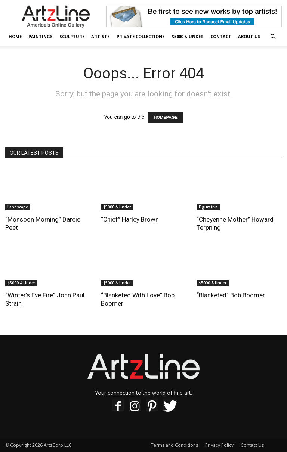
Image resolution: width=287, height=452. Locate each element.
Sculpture (71, 36)
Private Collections (141, 36)
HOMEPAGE (166, 117)
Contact (220, 36)
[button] (273, 36)
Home (15, 36)
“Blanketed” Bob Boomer (231, 295)
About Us (249, 36)
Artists (100, 36)
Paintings (40, 36)
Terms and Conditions (174, 445)
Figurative (208, 207)
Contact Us (252, 445)
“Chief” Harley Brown (130, 219)
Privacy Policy (219, 445)
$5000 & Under (188, 36)
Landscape (17, 207)
